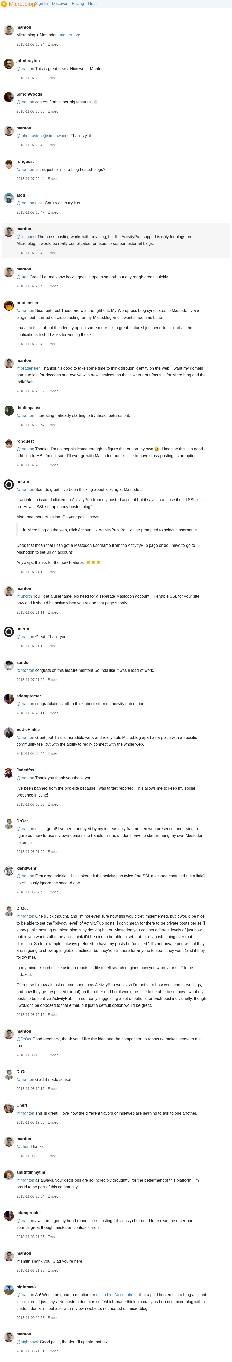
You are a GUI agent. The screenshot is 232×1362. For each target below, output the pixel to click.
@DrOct (23, 1039)
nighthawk (26, 1287)
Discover (59, 3)
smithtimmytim (30, 1172)
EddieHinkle (28, 729)
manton (23, 27)
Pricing (78, 3)
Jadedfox (25, 770)
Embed (52, 44)
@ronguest (26, 237)
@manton (25, 69)
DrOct (22, 821)
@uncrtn (24, 596)
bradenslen (27, 303)
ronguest (25, 161)
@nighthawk (27, 1342)
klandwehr (26, 868)
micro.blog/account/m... (117, 1295)
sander (23, 662)
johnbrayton (28, 61)
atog (20, 195)
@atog (22, 277)
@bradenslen (28, 368)
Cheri (21, 1105)
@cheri (22, 1146)
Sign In (41, 3)
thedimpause (28, 408)
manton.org (70, 35)
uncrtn (22, 481)
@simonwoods (56, 136)
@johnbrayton (29, 136)
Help (92, 3)
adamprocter (28, 696)
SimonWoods (29, 94)
